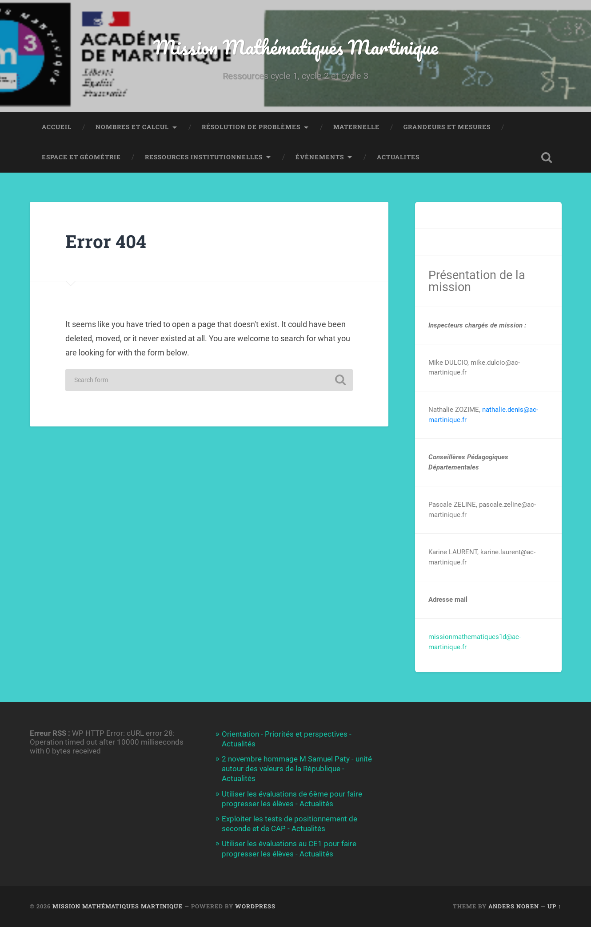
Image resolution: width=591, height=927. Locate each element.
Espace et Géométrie (81, 157)
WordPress (255, 906)
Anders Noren (513, 906)
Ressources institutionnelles (204, 157)
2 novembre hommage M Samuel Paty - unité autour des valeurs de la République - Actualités (297, 768)
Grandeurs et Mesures (447, 127)
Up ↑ (554, 906)
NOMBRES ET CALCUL (132, 127)
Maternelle (356, 127)
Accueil (57, 127)
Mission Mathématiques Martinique (295, 47)
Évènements (320, 157)
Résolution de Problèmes (251, 127)
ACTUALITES (398, 157)
